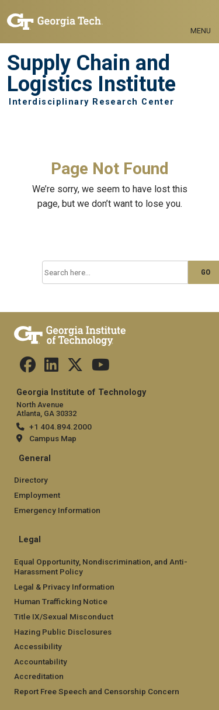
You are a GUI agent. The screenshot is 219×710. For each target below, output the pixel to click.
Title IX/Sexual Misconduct (63, 616)
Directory (31, 479)
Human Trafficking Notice (60, 601)
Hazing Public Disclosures (63, 631)
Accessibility (38, 646)
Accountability (40, 661)
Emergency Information (57, 510)
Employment (37, 495)
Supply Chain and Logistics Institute (91, 74)
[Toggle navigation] (200, 17)
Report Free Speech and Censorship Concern (96, 691)
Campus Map (53, 438)
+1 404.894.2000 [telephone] (60, 426)
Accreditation (39, 676)
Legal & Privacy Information (64, 586)
